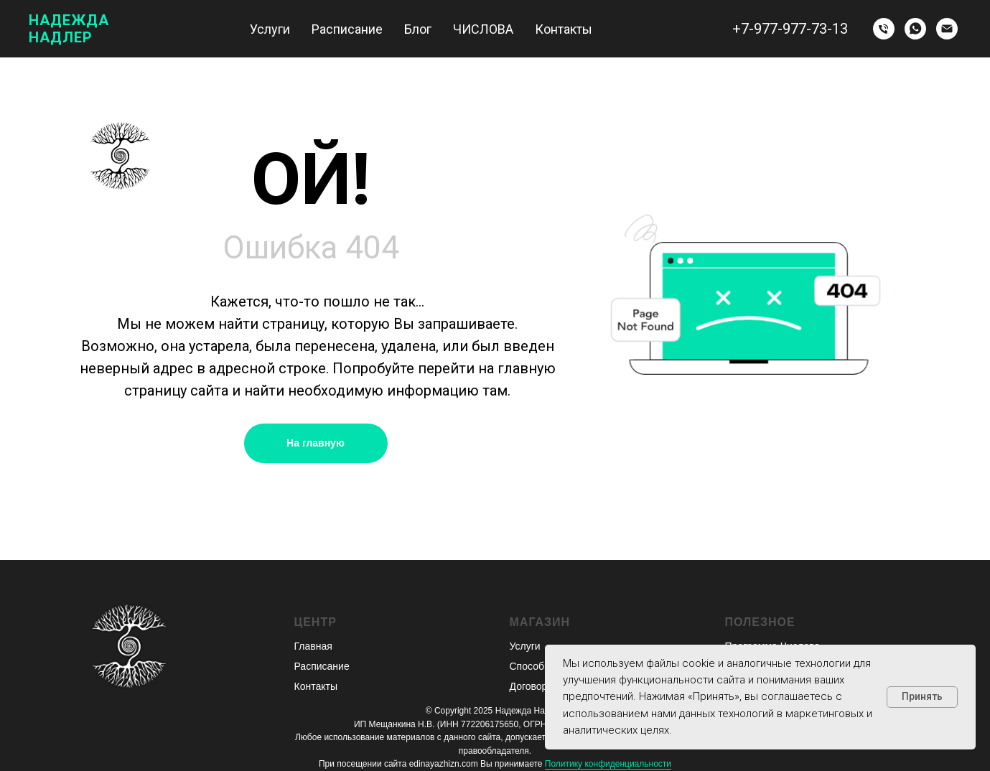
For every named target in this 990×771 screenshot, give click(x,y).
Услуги (270, 29)
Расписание (347, 29)
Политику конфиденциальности (608, 764)
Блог (417, 29)
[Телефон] (884, 28)
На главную (315, 443)
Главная (313, 646)
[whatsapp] (915, 28)
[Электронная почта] (947, 28)
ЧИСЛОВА (483, 29)
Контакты (563, 29)
